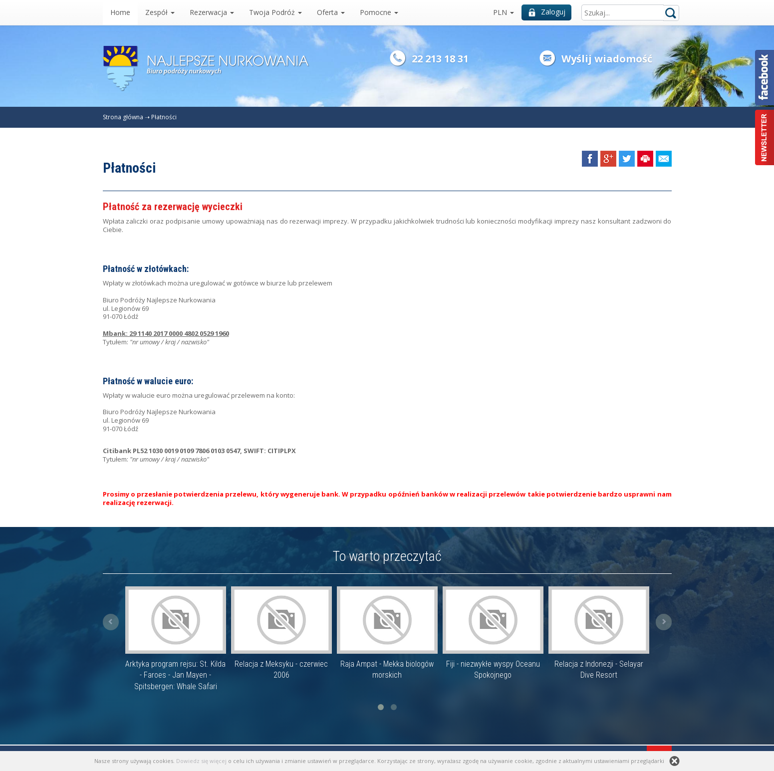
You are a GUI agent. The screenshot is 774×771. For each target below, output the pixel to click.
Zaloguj (546, 11)
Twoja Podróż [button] (275, 12)
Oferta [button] (331, 12)
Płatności (164, 117)
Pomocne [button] (379, 12)
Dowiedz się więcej (201, 761)
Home (120, 12)
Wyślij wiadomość (606, 58)
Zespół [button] (160, 12)
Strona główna (123, 117)
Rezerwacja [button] (212, 12)
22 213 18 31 (440, 58)
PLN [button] (503, 12)
